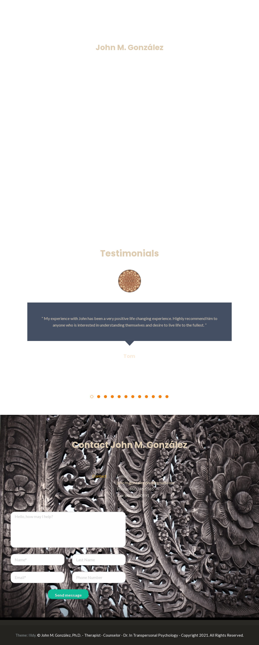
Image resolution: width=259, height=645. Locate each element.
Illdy (32, 635)
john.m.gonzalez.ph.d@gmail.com (145, 482)
